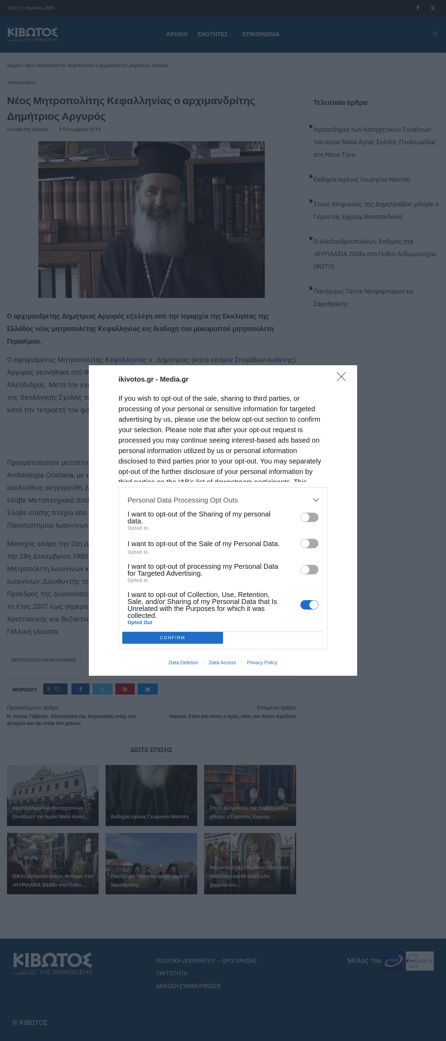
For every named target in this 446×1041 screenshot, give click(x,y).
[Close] (343, 378)
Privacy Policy (262, 662)
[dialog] (223, 520)
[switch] (309, 517)
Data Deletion (183, 662)
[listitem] (223, 500)
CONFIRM (173, 638)
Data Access (222, 662)
